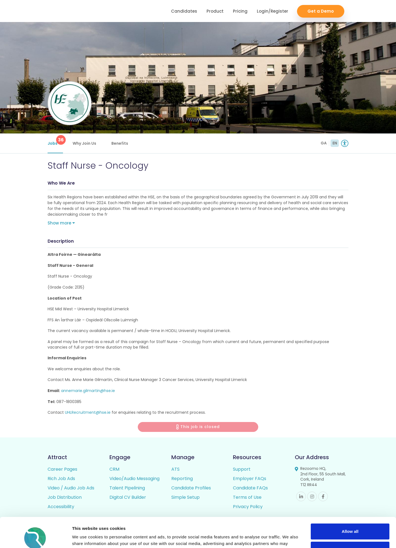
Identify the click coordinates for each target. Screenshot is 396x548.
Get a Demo (320, 11)
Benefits (119, 143)
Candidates (184, 11)
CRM (114, 469)
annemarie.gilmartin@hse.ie (88, 390)
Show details (85, 537)
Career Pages (62, 469)
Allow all (350, 503)
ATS (175, 469)
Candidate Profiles (191, 488)
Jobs (55, 140)
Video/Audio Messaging (134, 478)
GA (324, 143)
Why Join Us (84, 143)
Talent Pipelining (127, 488)
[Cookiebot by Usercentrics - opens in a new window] (36, 537)
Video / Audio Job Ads (71, 488)
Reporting (182, 478)
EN (334, 143)
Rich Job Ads (61, 478)
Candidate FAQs (250, 488)
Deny (350, 521)
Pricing (240, 11)
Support (242, 469)
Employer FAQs (249, 478)
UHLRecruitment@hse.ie (88, 412)
